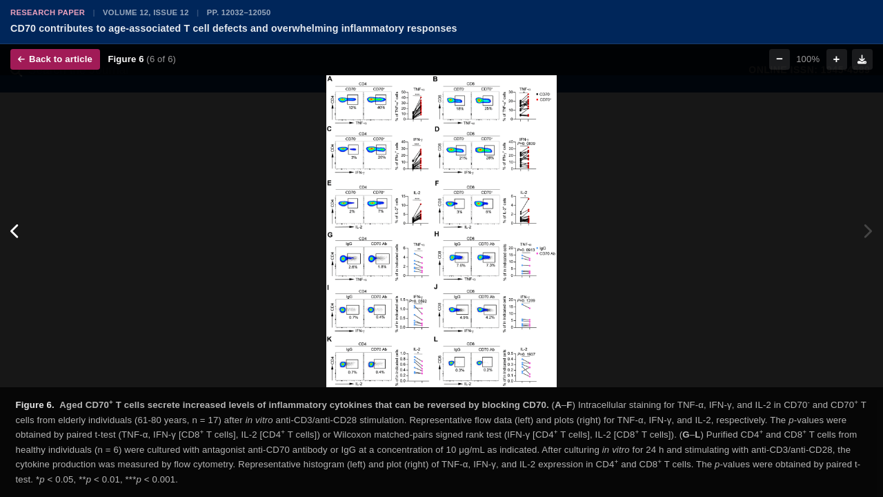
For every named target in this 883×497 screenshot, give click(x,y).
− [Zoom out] (779, 59)
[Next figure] (867, 231)
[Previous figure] (15, 231)
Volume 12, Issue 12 (146, 12)
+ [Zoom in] (836, 59)
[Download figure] (862, 59)
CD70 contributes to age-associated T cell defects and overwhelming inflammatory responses (233, 28)
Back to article (55, 59)
